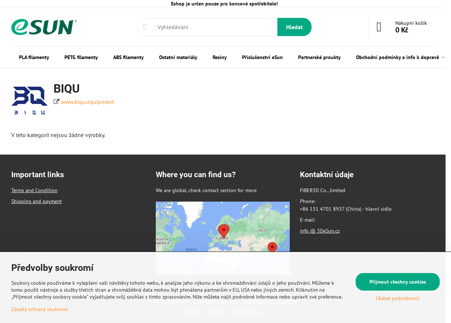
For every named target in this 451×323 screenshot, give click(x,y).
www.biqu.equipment (87, 101)
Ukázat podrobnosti (398, 298)
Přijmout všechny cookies (397, 282)
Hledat (294, 27)
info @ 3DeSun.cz (320, 230)
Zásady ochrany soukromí (39, 309)
